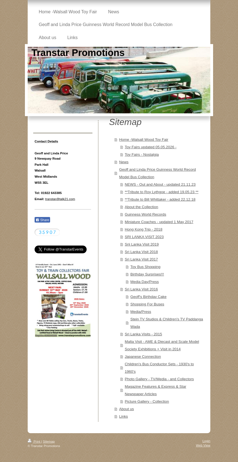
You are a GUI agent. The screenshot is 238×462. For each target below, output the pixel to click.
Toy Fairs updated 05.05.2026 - (151, 147)
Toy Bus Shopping (145, 267)
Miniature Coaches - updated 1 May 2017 (159, 222)
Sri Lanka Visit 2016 (141, 289)
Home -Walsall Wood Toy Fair (144, 139)
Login (206, 441)
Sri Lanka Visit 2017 (141, 259)
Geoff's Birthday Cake (148, 297)
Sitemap (49, 441)
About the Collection (141, 207)
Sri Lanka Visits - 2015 (143, 334)
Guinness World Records (145, 214)
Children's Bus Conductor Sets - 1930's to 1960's (159, 368)
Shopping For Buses (147, 304)
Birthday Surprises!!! (147, 274)
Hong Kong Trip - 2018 (143, 229)
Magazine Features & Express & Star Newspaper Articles (155, 390)
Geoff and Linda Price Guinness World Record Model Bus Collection (157, 173)
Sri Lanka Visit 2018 (141, 252)
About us (126, 409)
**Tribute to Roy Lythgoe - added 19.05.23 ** (161, 192)
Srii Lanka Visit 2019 (142, 244)
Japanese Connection (143, 356)
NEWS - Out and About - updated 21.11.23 (160, 184)
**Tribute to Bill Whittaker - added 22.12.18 (160, 199)
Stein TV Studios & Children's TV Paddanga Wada (166, 323)
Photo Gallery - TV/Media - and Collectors (159, 379)
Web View (203, 445)
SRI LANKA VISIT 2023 (144, 237)
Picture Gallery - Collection (147, 401)
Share (42, 220)
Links (123, 416)
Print (34, 441)
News (124, 162)
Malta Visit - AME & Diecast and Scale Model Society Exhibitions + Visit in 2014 (162, 345)
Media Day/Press (144, 282)
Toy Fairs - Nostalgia (142, 154)
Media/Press (140, 312)
